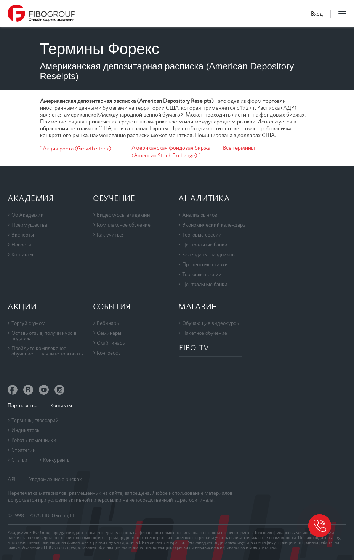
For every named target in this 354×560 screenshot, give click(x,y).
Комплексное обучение (124, 225)
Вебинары (108, 323)
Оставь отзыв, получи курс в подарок (44, 335)
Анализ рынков (199, 215)
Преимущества (29, 225)
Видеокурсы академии (123, 215)
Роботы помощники (33, 440)
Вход (317, 13)
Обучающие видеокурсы (211, 323)
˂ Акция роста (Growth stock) (75, 148)
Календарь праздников (208, 254)
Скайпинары (111, 343)
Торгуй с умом (28, 323)
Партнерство (22, 405)
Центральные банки (204, 245)
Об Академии (27, 215)
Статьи (19, 460)
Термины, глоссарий (35, 420)
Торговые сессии (202, 235)
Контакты (22, 254)
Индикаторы (25, 430)
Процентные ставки (205, 264)
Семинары (109, 333)
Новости (21, 245)
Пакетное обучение (204, 333)
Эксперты (22, 235)
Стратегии (23, 450)
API (12, 479)
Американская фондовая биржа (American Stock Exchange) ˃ (170, 151)
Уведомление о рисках (55, 479)
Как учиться (111, 235)
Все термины (239, 147)
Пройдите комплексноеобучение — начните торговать (47, 351)
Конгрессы (109, 353)
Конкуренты (56, 460)
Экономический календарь (213, 225)
